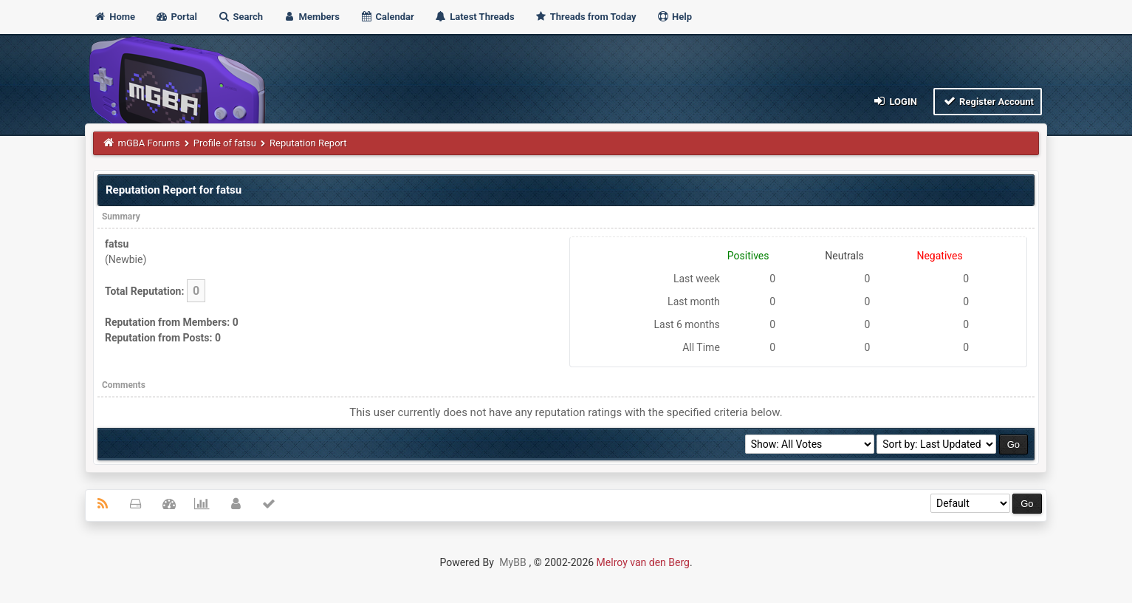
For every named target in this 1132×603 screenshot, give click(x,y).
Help (674, 16)
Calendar (387, 16)
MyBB (512, 562)
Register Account (987, 101)
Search (240, 16)
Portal (176, 16)
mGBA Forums (148, 143)
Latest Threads (474, 16)
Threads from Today (586, 16)
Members (311, 16)
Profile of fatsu (224, 143)
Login (894, 101)
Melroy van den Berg (643, 562)
